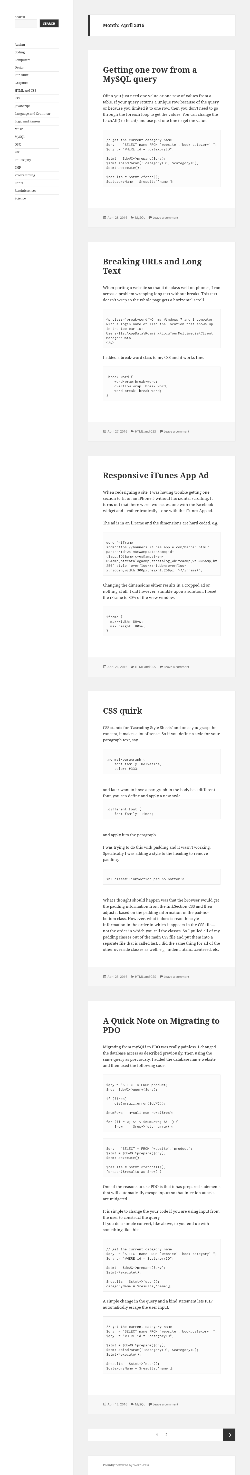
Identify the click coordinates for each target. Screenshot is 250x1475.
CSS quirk (122, 710)
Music (19, 129)
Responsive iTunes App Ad (156, 475)
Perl (18, 152)
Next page (229, 1435)
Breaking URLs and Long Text (152, 266)
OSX (18, 144)
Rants (19, 183)
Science (20, 198)
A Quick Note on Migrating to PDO (161, 1025)
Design (19, 67)
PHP (18, 167)
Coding (20, 52)
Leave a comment (165, 217)
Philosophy (23, 160)
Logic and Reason (27, 121)
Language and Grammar (33, 113)
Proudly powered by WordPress (126, 1465)
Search (20, 17)
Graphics (21, 83)
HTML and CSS (25, 90)
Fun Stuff (21, 75)
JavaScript (22, 106)
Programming (25, 175)
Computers (22, 60)
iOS (17, 98)
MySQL (20, 137)
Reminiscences (25, 190)
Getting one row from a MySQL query (150, 74)
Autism (20, 44)
